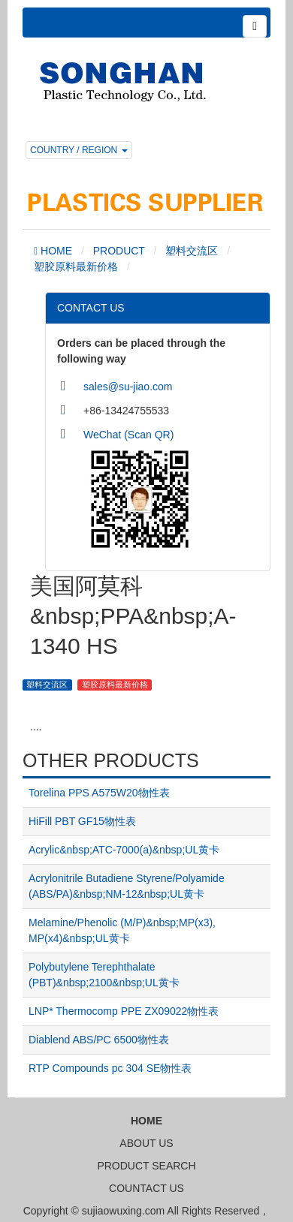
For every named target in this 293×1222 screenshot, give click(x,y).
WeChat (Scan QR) (128, 435)
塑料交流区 (191, 251)
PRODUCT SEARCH (146, 1166)
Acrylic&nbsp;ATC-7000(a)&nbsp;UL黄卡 (124, 850)
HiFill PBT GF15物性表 (82, 821)
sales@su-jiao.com (127, 387)
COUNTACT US (146, 1188)
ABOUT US (146, 1143)
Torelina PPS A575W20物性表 (99, 793)
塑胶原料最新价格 (76, 266)
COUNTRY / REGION (79, 150)
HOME (55, 251)
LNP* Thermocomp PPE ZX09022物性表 (124, 1011)
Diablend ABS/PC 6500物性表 (99, 1040)
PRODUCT (119, 251)
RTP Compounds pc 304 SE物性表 (110, 1068)
